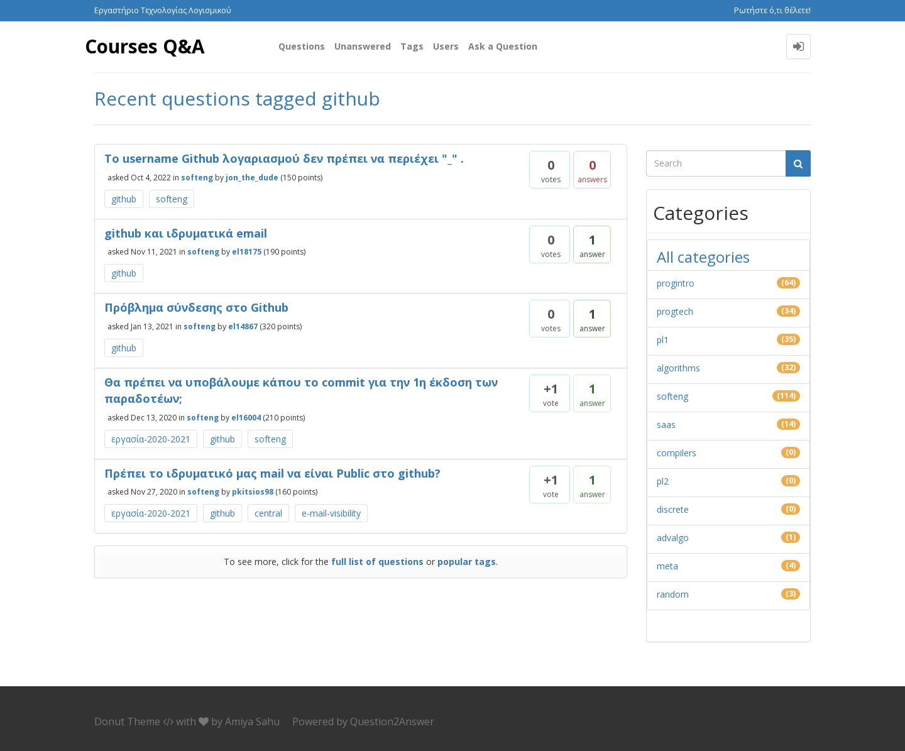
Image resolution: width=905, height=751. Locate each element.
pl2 (663, 481)
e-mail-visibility (331, 513)
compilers (676, 453)
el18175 (246, 251)
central (268, 513)
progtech (675, 311)
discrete (673, 509)
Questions (301, 46)
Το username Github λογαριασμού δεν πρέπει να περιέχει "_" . (284, 158)
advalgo (673, 538)
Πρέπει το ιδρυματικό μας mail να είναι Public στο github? (272, 473)
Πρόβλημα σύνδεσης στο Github (196, 307)
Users (446, 46)
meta (667, 566)
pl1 (663, 340)
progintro (675, 283)
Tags (412, 46)
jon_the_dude (252, 177)
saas (666, 424)
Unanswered (362, 46)
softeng (197, 177)
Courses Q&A (145, 46)
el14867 (243, 326)
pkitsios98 (252, 491)
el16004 (246, 417)
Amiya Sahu (252, 721)
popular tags (466, 561)
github (123, 199)
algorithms (678, 368)
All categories (703, 256)
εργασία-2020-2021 (150, 439)
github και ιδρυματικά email (185, 233)
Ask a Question (502, 46)
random (673, 594)
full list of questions (377, 561)
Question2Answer (392, 721)
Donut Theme (127, 721)
